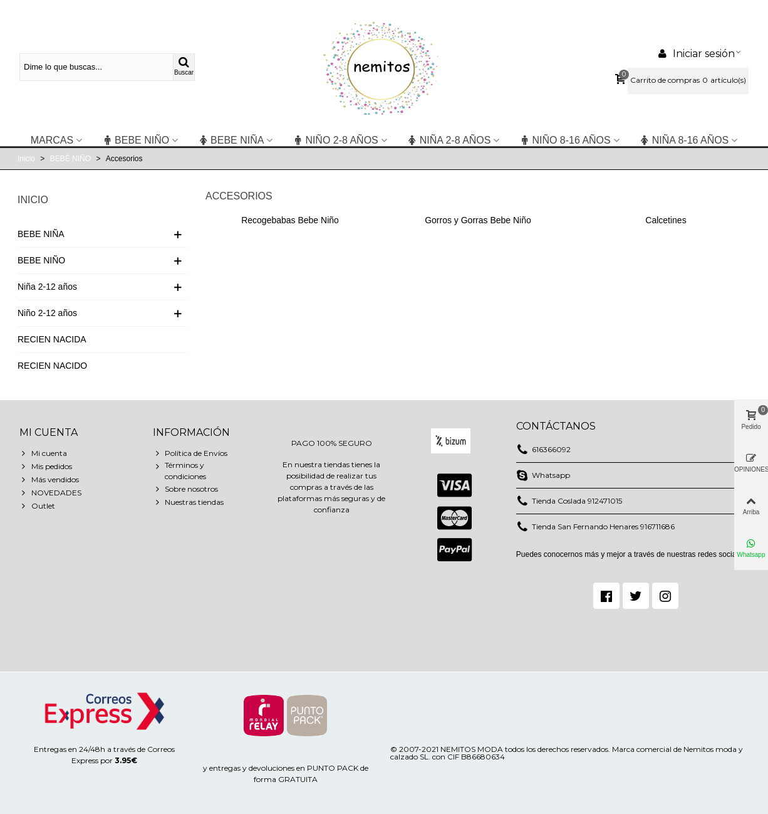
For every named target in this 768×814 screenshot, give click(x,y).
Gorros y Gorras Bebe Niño (478, 220)
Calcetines (665, 220)
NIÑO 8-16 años (564, 140)
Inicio (33, 199)
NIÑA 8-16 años (684, 140)
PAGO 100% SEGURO (331, 443)
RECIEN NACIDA (52, 339)
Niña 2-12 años (47, 287)
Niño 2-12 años (47, 313)
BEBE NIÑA (231, 140)
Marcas (52, 140)
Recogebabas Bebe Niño (290, 220)
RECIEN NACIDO (52, 366)
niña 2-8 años (449, 140)
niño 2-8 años (335, 140)
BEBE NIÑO (135, 140)
